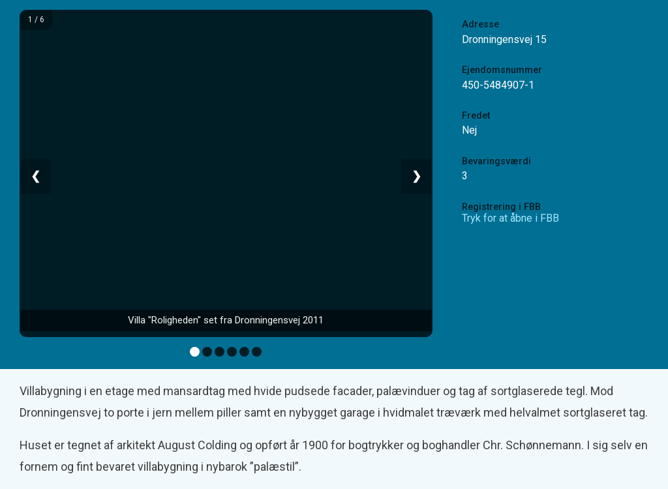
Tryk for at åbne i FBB (510, 218)
